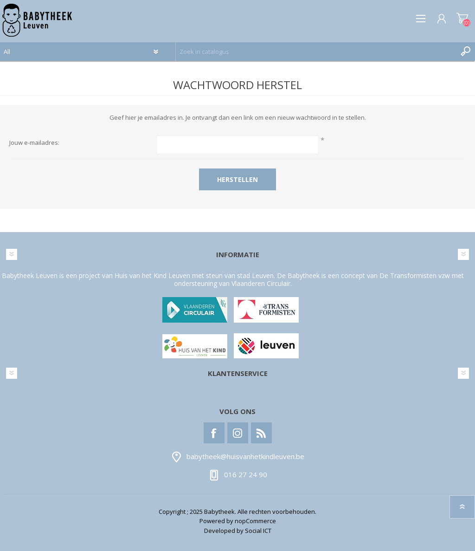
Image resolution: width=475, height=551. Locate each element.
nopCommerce (255, 521)
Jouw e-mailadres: (34, 143)
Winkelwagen (462, 18)
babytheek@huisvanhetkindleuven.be (245, 456)
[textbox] (316, 51)
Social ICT (258, 530)
